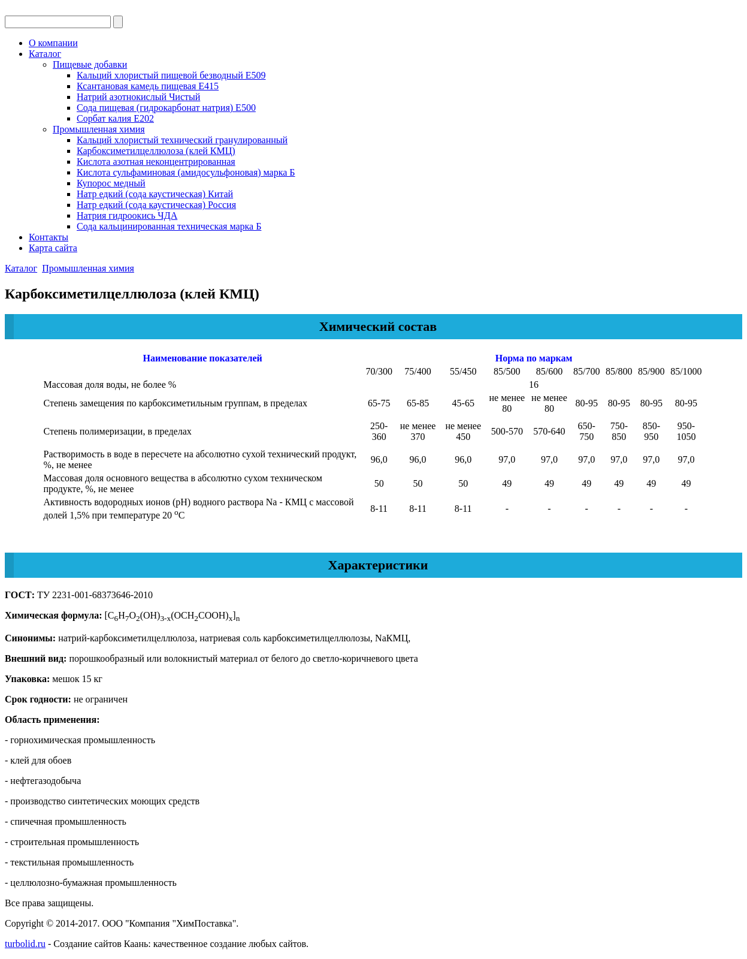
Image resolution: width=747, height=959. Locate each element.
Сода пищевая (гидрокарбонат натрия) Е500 (166, 107)
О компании (53, 43)
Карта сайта (53, 248)
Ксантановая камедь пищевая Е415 (148, 86)
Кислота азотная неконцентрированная (156, 161)
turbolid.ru (25, 944)
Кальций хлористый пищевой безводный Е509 (171, 75)
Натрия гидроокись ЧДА (127, 215)
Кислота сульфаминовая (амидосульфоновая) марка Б (186, 172)
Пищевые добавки (90, 64)
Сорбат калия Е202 (115, 118)
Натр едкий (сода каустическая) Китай (155, 194)
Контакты (48, 237)
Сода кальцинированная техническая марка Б (169, 226)
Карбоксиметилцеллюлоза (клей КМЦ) (156, 151)
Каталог (45, 54)
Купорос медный (111, 183)
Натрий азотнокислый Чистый (138, 97)
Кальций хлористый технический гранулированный (182, 140)
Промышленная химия (99, 129)
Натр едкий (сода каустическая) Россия (156, 205)
